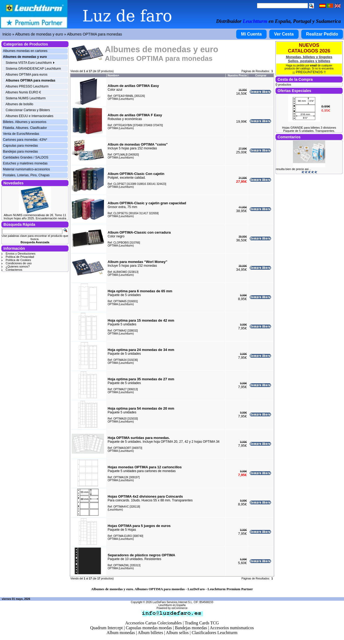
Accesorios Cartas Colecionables (153, 623)
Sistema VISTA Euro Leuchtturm (30, 63)
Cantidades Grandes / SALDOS (25, 157)
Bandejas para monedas (20, 151)
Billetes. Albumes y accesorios (24, 122)
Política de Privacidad (20, 256)
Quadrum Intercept (106, 627)
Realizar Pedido (322, 34)
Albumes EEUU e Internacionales (29, 116)
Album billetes (150, 632)
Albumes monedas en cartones (25, 51)
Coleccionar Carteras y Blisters (28, 110)
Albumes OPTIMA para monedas (94, 34)
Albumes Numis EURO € (23, 92)
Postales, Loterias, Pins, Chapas (26, 175)
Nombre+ (113, 75)
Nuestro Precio (237, 75)
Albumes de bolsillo (19, 104)
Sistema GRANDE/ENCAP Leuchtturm (33, 69)
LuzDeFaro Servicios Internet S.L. (173, 602)
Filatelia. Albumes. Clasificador (25, 128)
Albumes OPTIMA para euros (26, 74)
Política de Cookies (18, 260)
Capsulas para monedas (20, 145)
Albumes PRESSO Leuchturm (26, 86)
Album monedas (121, 632)
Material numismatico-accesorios (26, 169)
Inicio (6, 34)
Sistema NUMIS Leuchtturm (26, 98)
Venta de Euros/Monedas (21, 134)
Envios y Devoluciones (20, 253)
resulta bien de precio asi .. (293, 169)
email (313, 65)
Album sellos (177, 632)
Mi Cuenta (251, 34)
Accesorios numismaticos (232, 627)
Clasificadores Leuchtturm (214, 632)
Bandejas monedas (191, 627)
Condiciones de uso (19, 263)
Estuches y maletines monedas (25, 163)
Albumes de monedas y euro (39, 34)
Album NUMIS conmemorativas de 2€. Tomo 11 (35, 215)
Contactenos (14, 269)
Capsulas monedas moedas (149, 627)
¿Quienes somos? (18, 266)
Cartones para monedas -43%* (25, 140)
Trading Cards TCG (202, 623)
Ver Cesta (284, 34)
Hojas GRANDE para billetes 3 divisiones (309, 127)
